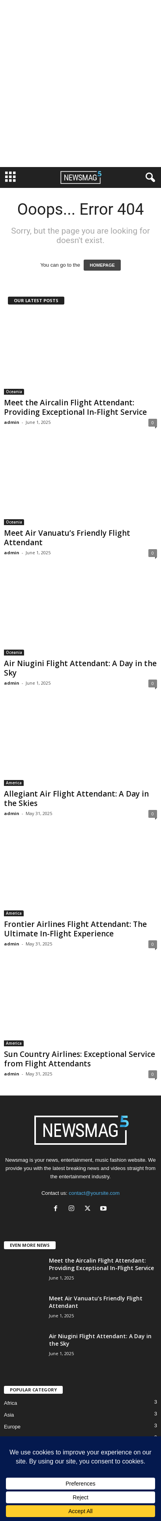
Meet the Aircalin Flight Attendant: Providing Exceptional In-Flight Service (75, 407)
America (14, 783)
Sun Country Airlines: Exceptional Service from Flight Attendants (79, 1059)
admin (11, 422)
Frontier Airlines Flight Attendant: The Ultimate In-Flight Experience (75, 929)
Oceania (14, 391)
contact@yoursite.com (94, 1193)
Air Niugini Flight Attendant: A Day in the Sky (80, 668)
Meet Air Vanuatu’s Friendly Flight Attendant (67, 538)
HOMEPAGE (102, 265)
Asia (9, 1415)
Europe (12, 1427)
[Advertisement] (80, 83)
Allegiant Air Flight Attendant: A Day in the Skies (76, 798)
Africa (10, 1403)
